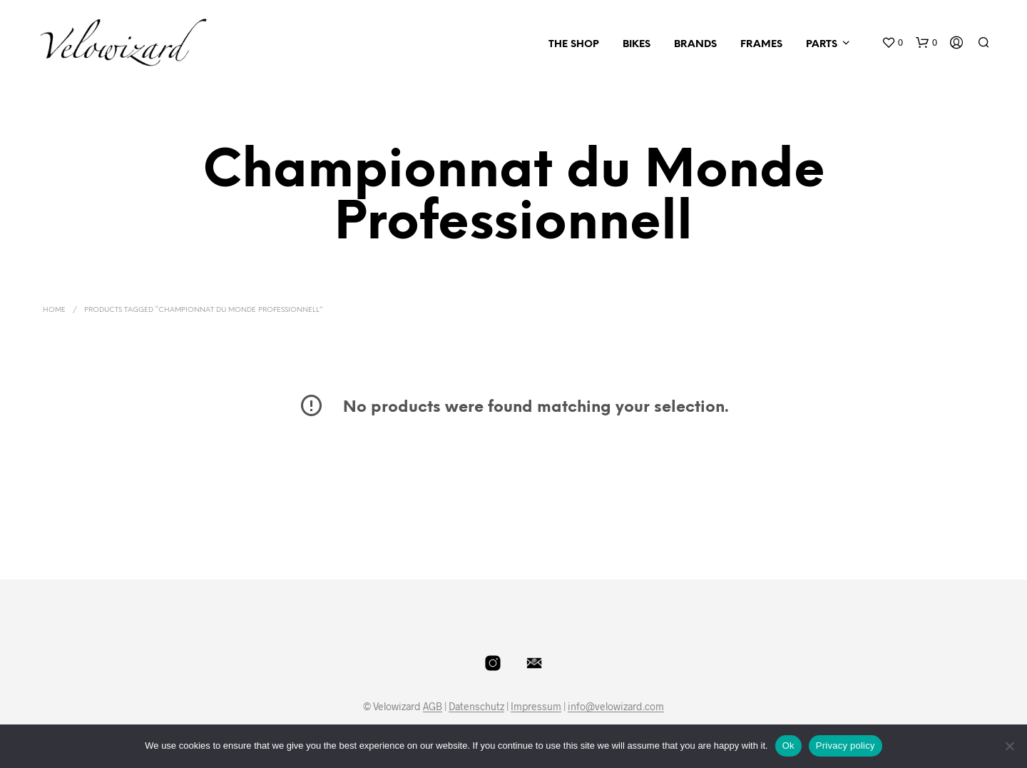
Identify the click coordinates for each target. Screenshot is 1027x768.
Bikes (636, 44)
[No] (1009, 746)
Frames (761, 44)
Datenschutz (476, 706)
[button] (892, 43)
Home (54, 310)
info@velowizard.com (616, 706)
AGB (432, 706)
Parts (821, 44)
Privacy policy (845, 745)
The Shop (573, 44)
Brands (695, 44)
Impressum (536, 706)
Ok (788, 745)
